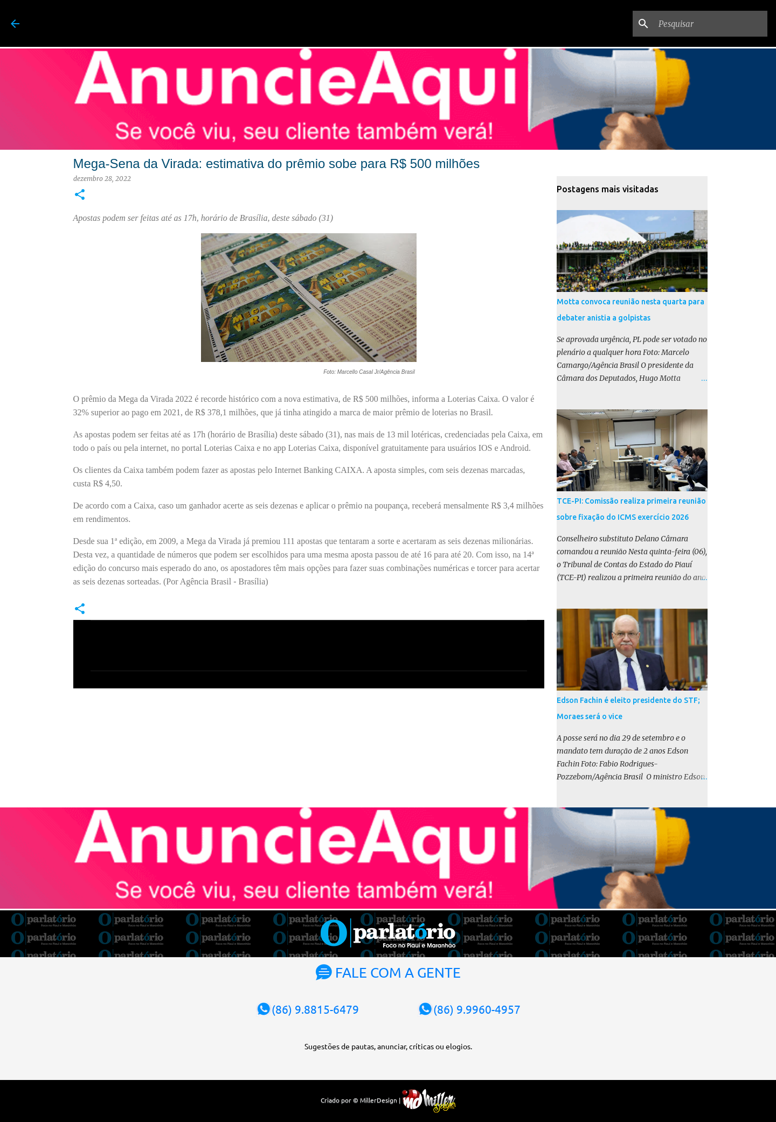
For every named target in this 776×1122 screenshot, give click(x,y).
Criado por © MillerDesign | (388, 1100)
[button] (79, 195)
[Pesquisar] (710, 24)
